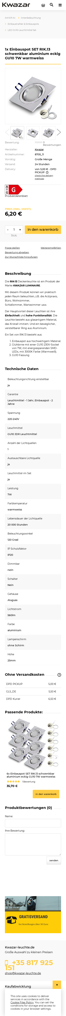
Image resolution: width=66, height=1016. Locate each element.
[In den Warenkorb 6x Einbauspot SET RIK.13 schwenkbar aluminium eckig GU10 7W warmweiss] (46, 794)
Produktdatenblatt (16, 196)
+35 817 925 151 (29, 964)
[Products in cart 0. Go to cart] (43, 5)
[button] (7, 133)
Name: (9, 816)
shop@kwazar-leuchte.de (23, 973)
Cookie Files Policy (22, 1002)
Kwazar (39, 149)
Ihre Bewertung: (15, 830)
